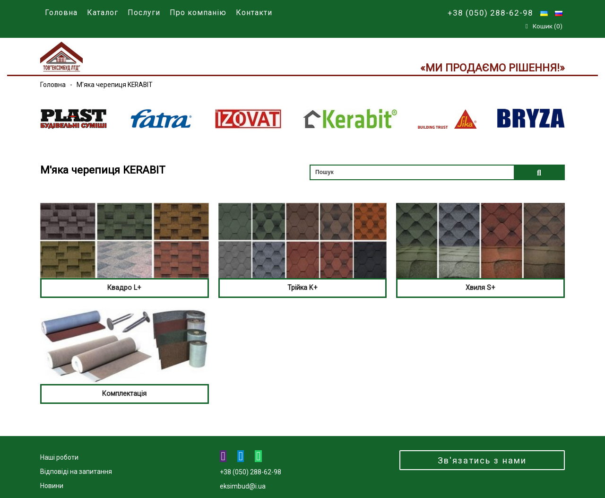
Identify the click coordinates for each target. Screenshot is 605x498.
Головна (61, 12)
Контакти (254, 12)
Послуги (144, 12)
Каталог (102, 12)
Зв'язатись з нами (482, 460)
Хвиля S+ (480, 287)
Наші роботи (59, 457)
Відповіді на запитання (76, 471)
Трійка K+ (302, 287)
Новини (51, 485)
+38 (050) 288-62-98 (490, 12)
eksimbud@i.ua (243, 486)
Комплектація (124, 393)
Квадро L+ (124, 287)
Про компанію (198, 12)
